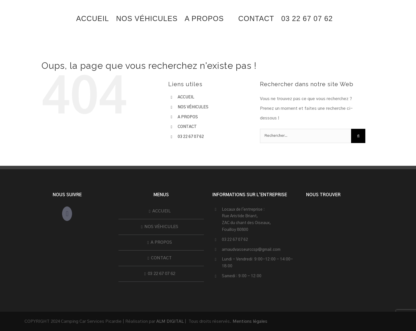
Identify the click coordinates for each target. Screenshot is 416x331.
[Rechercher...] (305, 136)
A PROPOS (188, 117)
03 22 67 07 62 (191, 137)
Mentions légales (250, 321)
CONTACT (187, 127)
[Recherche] (358, 136)
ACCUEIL (186, 97)
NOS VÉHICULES (193, 107)
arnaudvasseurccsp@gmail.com (251, 250)
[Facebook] (67, 213)
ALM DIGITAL (170, 321)
